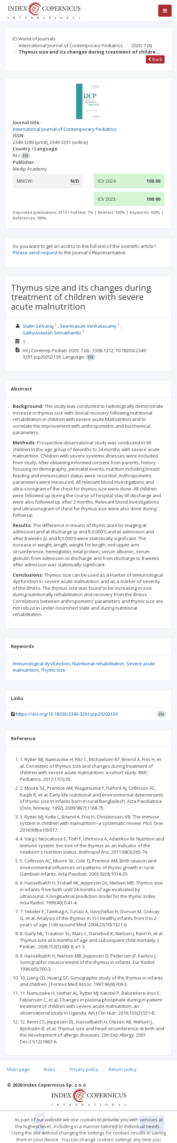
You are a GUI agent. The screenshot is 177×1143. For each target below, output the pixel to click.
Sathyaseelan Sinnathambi (52, 332)
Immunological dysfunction (41, 663)
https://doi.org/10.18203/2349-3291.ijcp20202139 (67, 714)
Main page (18, 1069)
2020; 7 (141, 45)
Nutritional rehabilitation (98, 663)
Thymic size (53, 670)
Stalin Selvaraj (38, 326)
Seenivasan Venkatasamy (88, 326)
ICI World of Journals (34, 38)
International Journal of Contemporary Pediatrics (71, 45)
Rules (50, 1069)
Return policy (123, 1069)
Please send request (35, 252)
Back (155, 59)
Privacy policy (83, 1069)
